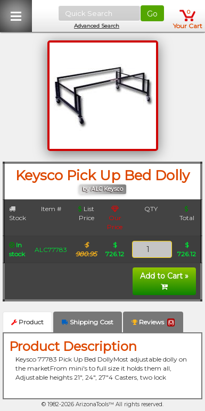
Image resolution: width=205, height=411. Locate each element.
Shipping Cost (87, 322)
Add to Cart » (164, 280)
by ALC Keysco (103, 189)
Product (27, 322)
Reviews (153, 322)
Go (152, 14)
